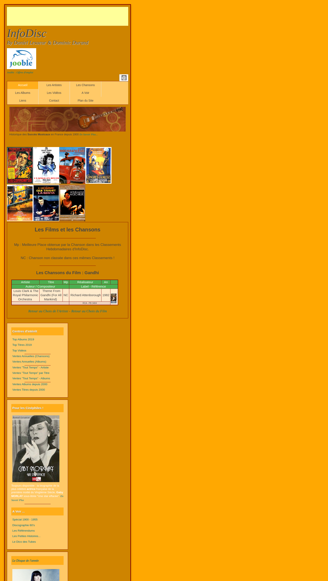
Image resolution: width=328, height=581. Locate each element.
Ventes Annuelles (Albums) (29, 361)
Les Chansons (85, 85)
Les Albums (22, 92)
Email (124, 77)
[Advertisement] (83, 16)
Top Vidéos (19, 350)
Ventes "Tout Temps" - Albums (31, 378)
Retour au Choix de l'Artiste (48, 311)
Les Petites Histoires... (26, 536)
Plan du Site (86, 100)
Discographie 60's (23, 525)
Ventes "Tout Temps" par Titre (30, 372)
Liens (22, 100)
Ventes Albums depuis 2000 (29, 384)
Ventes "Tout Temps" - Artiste (30, 367)
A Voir (85, 92)
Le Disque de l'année (25, 560)
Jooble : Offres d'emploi (20, 72)
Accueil (22, 85)
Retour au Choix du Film (89, 311)
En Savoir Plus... (88, 134)
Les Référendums (23, 530)
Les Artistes (54, 85)
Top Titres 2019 (22, 344)
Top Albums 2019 (23, 339)
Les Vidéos (54, 92)
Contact (54, 100)
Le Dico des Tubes (24, 541)
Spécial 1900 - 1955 (25, 519)
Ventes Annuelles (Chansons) (31, 356)
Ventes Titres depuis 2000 (28, 389)
